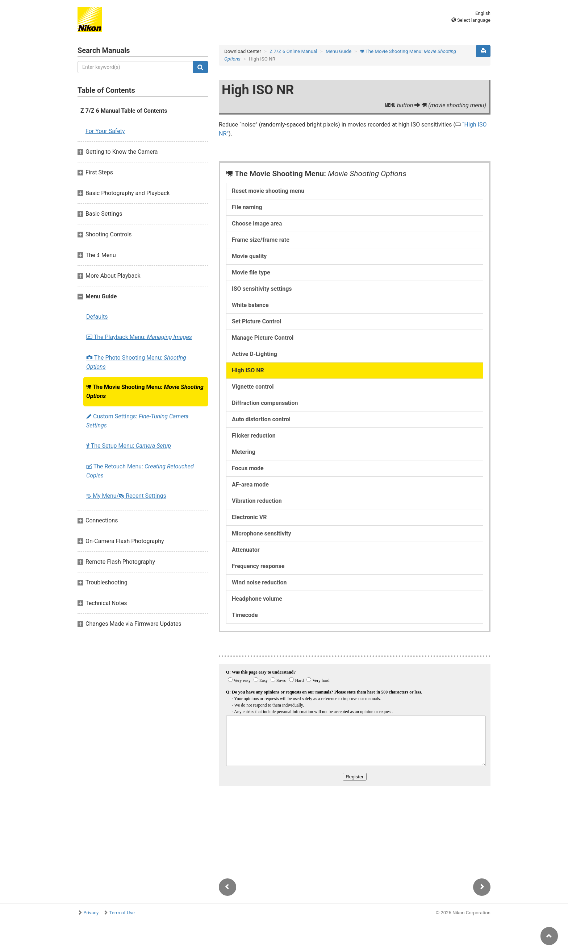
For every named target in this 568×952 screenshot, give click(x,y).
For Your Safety (105, 131)
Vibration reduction (257, 500)
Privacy (91, 912)
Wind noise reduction (259, 582)
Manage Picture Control (262, 337)
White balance (250, 305)
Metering (243, 451)
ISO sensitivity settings (262, 288)
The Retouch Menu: (140, 471)
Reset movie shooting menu (268, 190)
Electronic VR (249, 517)
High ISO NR (248, 370)
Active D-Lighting (254, 354)
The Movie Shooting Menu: (145, 392)
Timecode (245, 615)
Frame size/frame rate (260, 239)
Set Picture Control (256, 321)
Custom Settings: (137, 421)
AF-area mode (250, 484)
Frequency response (258, 566)
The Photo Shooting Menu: (136, 362)
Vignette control (253, 386)
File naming (247, 207)
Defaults (97, 316)
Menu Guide (338, 51)
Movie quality (249, 256)
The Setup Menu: (128, 445)
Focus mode (248, 468)
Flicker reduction (254, 435)
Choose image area (257, 223)
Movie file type (251, 272)
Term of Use (122, 912)
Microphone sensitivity (261, 533)
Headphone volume (257, 598)
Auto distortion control (261, 419)
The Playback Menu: (139, 337)
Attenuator (246, 549)
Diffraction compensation (265, 403)
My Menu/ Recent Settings (126, 495)
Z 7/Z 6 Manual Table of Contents (123, 110)
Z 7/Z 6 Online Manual (293, 51)
